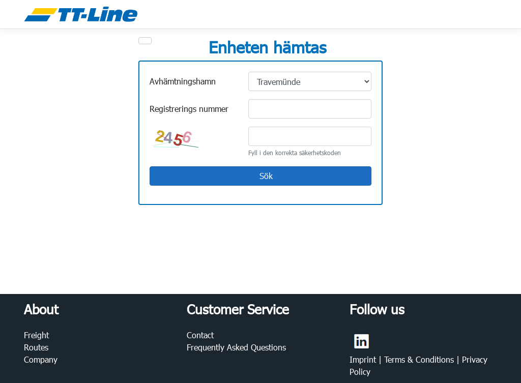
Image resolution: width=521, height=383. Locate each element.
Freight (36, 335)
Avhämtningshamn (183, 81)
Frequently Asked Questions (236, 347)
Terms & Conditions (420, 359)
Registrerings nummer (189, 108)
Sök (260, 176)
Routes (36, 347)
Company (40, 359)
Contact (200, 335)
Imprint (364, 359)
